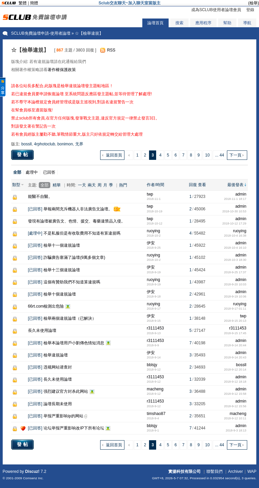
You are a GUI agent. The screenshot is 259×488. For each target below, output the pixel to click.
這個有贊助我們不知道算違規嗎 (72, 282)
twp (150, 194)
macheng (155, 389)
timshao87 (156, 413)
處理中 (32, 172)
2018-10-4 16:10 (235, 247)
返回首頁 (114, 155)
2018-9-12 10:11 (235, 418)
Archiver (235, 471)
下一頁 (235, 155)
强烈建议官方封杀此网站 (66, 391)
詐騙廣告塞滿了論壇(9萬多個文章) (74, 257)
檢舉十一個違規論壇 (62, 245)
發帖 (23, 154)
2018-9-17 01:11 (235, 308)
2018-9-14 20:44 (235, 345)
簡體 (34, 3)
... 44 (219, 155)
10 (207, 155)
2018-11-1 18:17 (235, 199)
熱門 (123, 185)
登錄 (250, 9)
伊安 (151, 243)
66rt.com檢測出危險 (46, 306)
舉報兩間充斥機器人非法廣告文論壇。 (78, 209)
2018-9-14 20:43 (235, 357)
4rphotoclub (44, 144)
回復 (193, 184)
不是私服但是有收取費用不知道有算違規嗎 (82, 233)
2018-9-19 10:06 (235, 296)
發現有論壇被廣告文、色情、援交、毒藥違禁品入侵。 (76, 221)
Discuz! (32, 471)
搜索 (179, 23)
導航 (247, 23)
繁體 (23, 3)
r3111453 (155, 328)
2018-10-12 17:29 (234, 223)
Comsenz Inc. (33, 478)
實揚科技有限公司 (184, 471)
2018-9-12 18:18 (235, 381)
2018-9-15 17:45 (235, 333)
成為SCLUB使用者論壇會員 (216, 9)
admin (241, 194)
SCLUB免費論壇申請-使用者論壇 (40, 33)
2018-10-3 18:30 (235, 260)
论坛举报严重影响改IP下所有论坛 (74, 428)
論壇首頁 (155, 23)
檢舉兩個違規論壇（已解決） (70, 318)
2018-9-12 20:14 (235, 369)
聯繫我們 (214, 471)
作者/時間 (155, 184)
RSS (111, 50)
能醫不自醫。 (40, 196)
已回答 (49, 172)
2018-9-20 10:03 (235, 284)
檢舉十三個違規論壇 (62, 270)
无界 (79, 144)
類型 (16, 184)
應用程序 (203, 23)
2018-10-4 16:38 (235, 235)
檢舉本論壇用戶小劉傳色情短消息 (74, 343)
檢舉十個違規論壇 (60, 294)
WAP (251, 471)
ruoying (153, 231)
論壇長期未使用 (58, 404)
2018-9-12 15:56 (235, 406)
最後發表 (235, 184)
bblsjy (152, 364)
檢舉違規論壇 (56, 355)
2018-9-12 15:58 (235, 393)
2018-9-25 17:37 (235, 272)
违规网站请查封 (58, 367)
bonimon (65, 144)
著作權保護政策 (62, 69)
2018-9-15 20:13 (235, 320)
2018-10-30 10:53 (234, 211)
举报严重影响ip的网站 (63, 416)
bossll (26, 144)
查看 (202, 184)
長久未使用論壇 (42, 330)
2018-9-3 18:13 (236, 430)
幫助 (227, 23)
